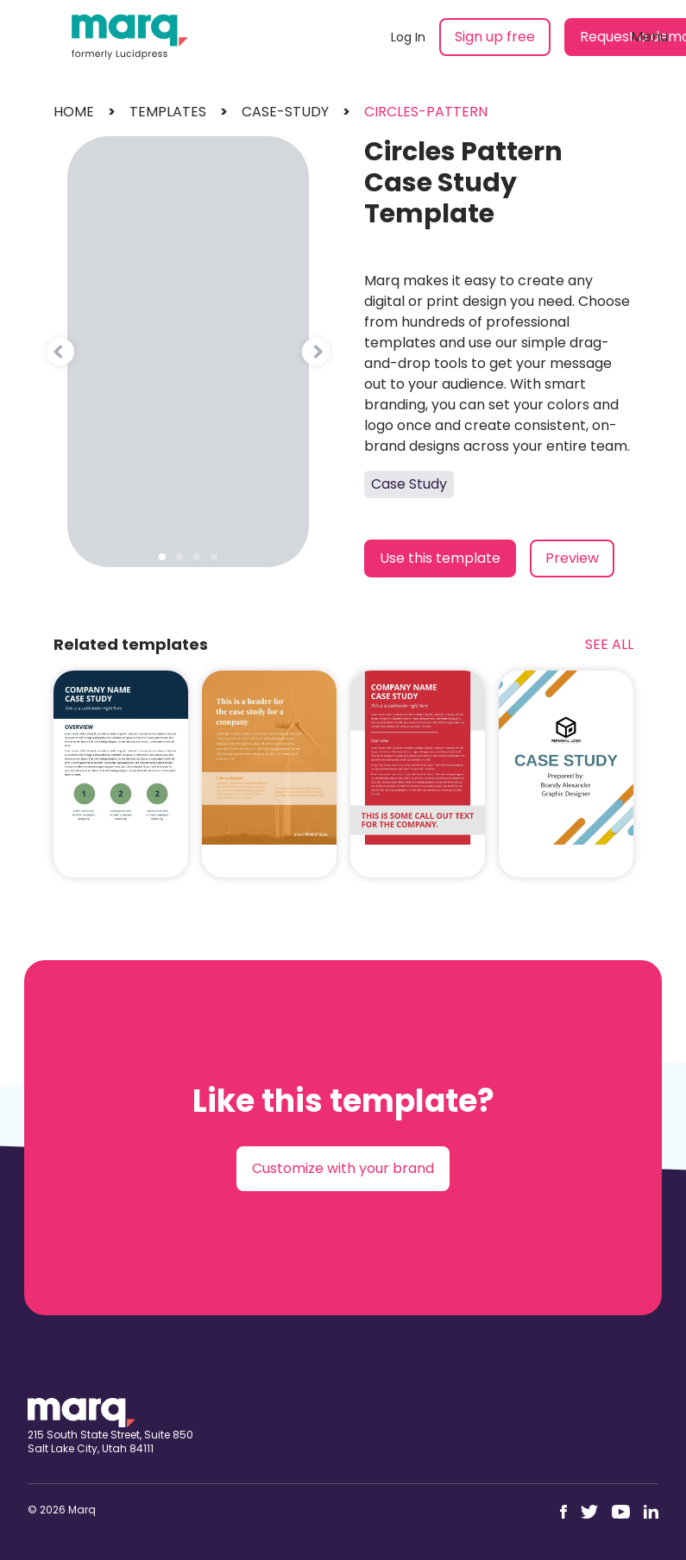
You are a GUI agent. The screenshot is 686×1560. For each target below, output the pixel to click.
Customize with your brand (343, 1168)
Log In (408, 37)
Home (73, 112)
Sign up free (495, 37)
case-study (285, 112)
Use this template (440, 558)
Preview (572, 558)
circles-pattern (426, 112)
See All (609, 644)
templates (167, 112)
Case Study (409, 484)
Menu (649, 37)
